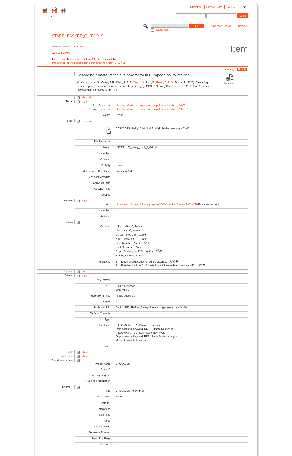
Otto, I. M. (138, 82)
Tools (96, 36)
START (58, 36)
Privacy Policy (214, 6)
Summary (228, 69)
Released (229, 83)
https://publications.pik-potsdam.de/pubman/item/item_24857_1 (152, 109)
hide (84, 101)
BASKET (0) (77, 36)
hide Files (87, 121)
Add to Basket (61, 52)
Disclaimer (196, 6)
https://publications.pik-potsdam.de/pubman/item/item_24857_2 (88, 62)
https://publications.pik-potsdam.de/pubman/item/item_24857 (151, 105)
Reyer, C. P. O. (164, 82)
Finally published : (126, 285)
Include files (162, 29)
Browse (242, 26)
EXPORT (79, 46)
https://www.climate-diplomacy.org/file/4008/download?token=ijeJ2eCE (156, 204)
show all (86, 97)
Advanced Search (221, 26)
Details (242, 69)
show (85, 271)
